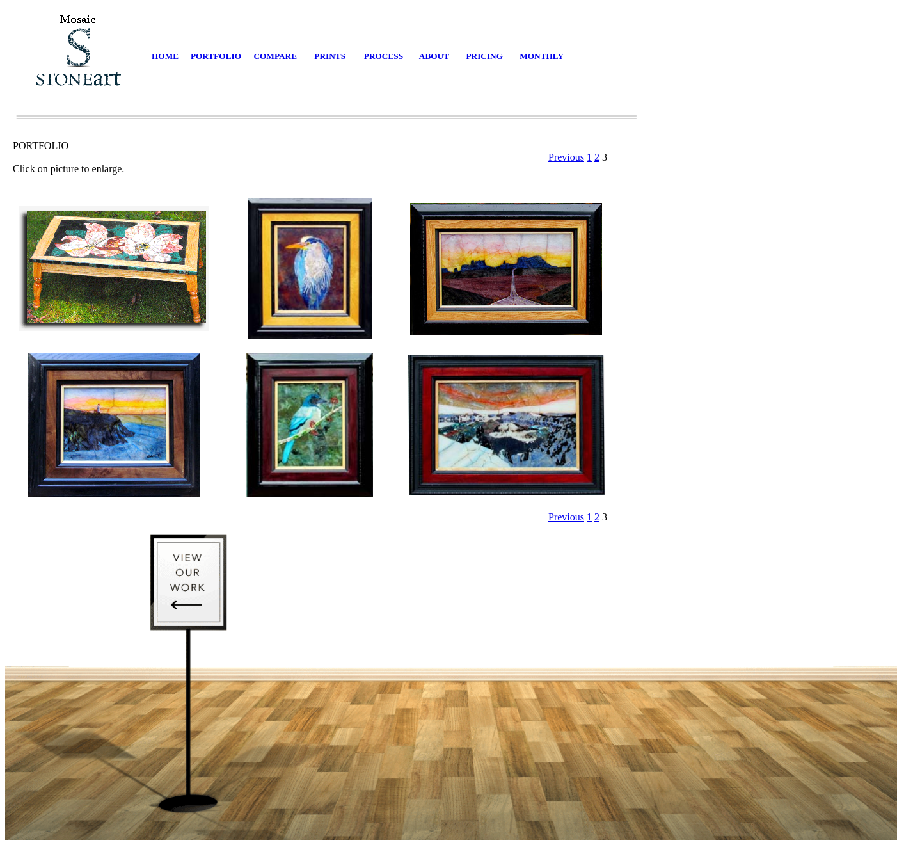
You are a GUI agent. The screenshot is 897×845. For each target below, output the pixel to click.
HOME (165, 56)
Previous (566, 157)
